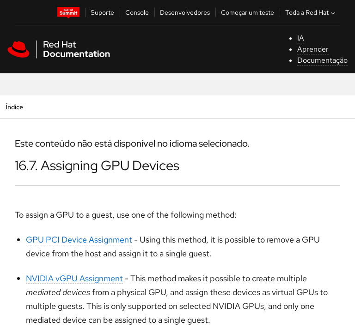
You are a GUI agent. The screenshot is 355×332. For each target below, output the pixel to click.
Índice (14, 106)
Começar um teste (247, 12)
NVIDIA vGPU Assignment (74, 278)
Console (137, 12)
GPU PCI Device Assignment (79, 239)
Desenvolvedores (185, 12)
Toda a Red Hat (311, 12)
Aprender (313, 49)
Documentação (322, 60)
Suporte (102, 12)
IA (300, 38)
